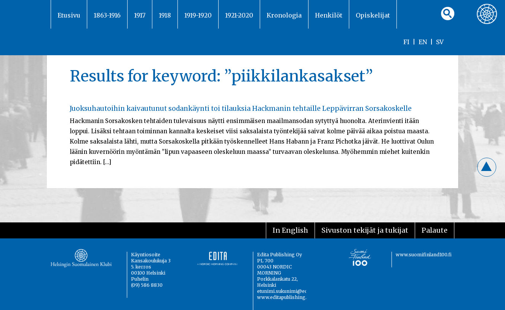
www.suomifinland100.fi (424, 254)
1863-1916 (107, 15)
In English (290, 230)
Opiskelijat (373, 15)
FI (406, 42)
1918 (165, 15)
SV (440, 42)
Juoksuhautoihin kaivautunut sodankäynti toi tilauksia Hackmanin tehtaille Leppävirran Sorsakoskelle (241, 108)
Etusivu (69, 15)
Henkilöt (328, 15)
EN (423, 42)
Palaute (434, 230)
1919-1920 (198, 15)
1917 (139, 15)
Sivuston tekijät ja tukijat (364, 230)
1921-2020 (239, 15)
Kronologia (284, 15)
